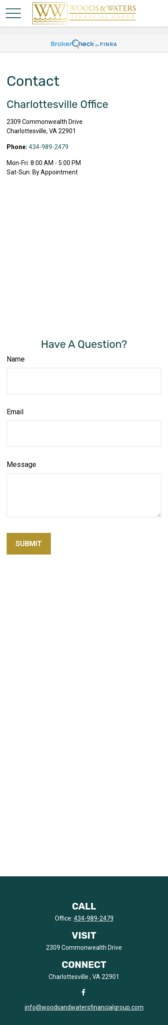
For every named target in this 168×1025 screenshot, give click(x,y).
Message (21, 464)
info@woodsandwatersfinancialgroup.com (84, 1007)
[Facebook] (83, 992)
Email (15, 412)
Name (16, 359)
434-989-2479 (49, 146)
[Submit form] (29, 544)
